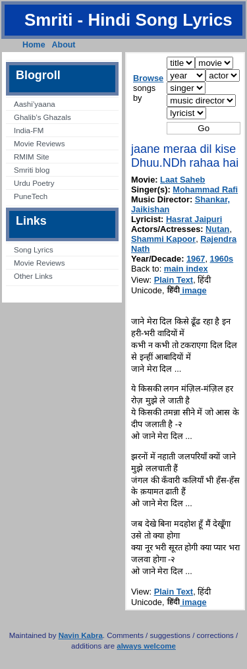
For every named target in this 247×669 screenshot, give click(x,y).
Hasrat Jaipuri (194, 219)
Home (33, 44)
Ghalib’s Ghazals (42, 117)
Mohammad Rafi (205, 189)
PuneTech (30, 196)
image (187, 290)
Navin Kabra (81, 635)
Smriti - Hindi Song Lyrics (128, 20)
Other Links (33, 276)
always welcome (146, 646)
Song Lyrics (33, 250)
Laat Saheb (182, 180)
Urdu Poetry (34, 183)
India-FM (28, 130)
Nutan (217, 229)
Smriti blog (31, 170)
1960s (222, 259)
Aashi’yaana (34, 104)
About (64, 44)
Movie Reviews (39, 144)
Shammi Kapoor (163, 239)
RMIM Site (31, 157)
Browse (148, 78)
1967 (195, 259)
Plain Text (174, 280)
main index (186, 269)
